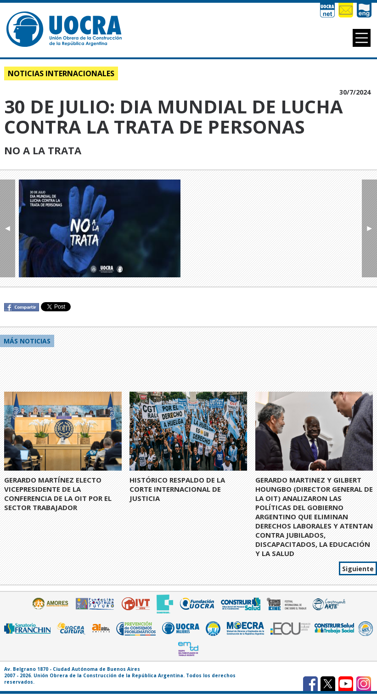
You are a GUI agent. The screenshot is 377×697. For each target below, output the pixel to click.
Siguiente (358, 568)
